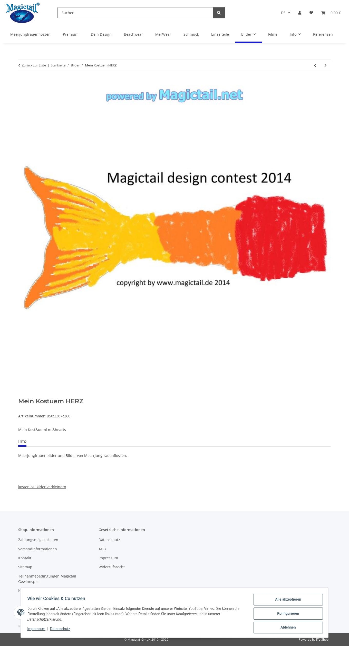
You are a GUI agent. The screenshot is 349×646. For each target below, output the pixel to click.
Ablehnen (286, 628)
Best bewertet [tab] (50, 441)
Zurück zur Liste (34, 65)
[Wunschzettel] (311, 13)
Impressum (38, 630)
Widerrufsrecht (112, 566)
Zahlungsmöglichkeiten (38, 539)
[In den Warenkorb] (22, 395)
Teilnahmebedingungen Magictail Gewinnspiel (47, 579)
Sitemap (25, 566)
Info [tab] (22, 441)
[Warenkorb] (331, 13)
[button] (299, 13)
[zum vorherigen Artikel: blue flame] (315, 65)
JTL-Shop (322, 639)
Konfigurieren (286, 614)
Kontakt (24, 557)
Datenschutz (62, 630)
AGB (102, 548)
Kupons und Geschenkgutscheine (47, 590)
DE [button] (283, 12)
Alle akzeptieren (286, 601)
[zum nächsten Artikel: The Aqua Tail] (325, 65)
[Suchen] (135, 12)
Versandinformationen (37, 548)
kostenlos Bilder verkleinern (42, 486)
